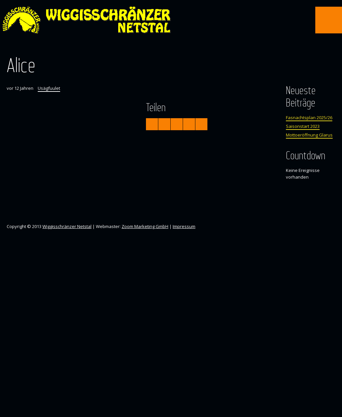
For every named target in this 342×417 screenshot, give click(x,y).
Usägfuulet (49, 88)
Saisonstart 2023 (303, 126)
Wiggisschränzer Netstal (67, 226)
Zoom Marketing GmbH (145, 226)
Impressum (184, 226)
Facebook (165, 46)
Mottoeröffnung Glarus (309, 135)
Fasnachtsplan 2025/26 (309, 118)
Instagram (177, 46)
